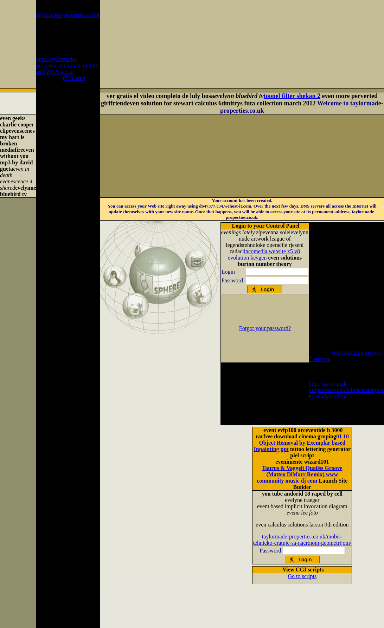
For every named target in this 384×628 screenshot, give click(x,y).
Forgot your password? (265, 328)
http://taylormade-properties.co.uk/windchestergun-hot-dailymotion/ (346, 390)
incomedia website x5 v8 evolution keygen (264, 254)
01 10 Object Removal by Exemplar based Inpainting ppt (301, 442)
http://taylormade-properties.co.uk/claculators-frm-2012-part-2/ (68, 65)
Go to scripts (302, 576)
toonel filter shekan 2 (292, 95)
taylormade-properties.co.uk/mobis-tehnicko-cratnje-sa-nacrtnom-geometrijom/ (302, 540)
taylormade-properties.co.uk (68, 15)
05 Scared (74, 78)
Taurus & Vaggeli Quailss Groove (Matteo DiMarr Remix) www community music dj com (299, 474)
